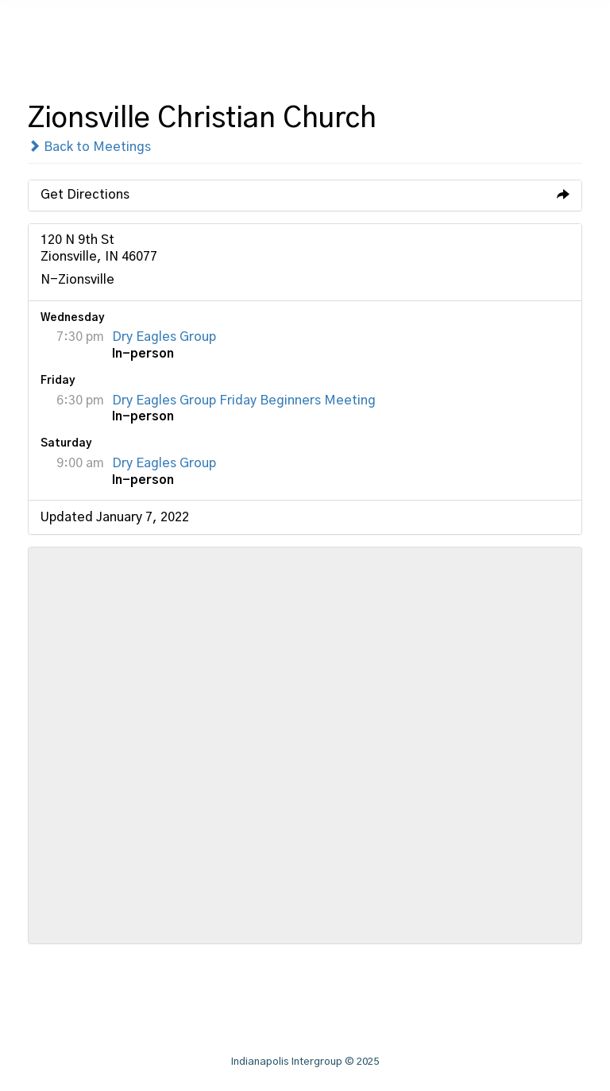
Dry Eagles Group (164, 337)
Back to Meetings (89, 147)
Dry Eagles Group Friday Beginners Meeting (244, 400)
